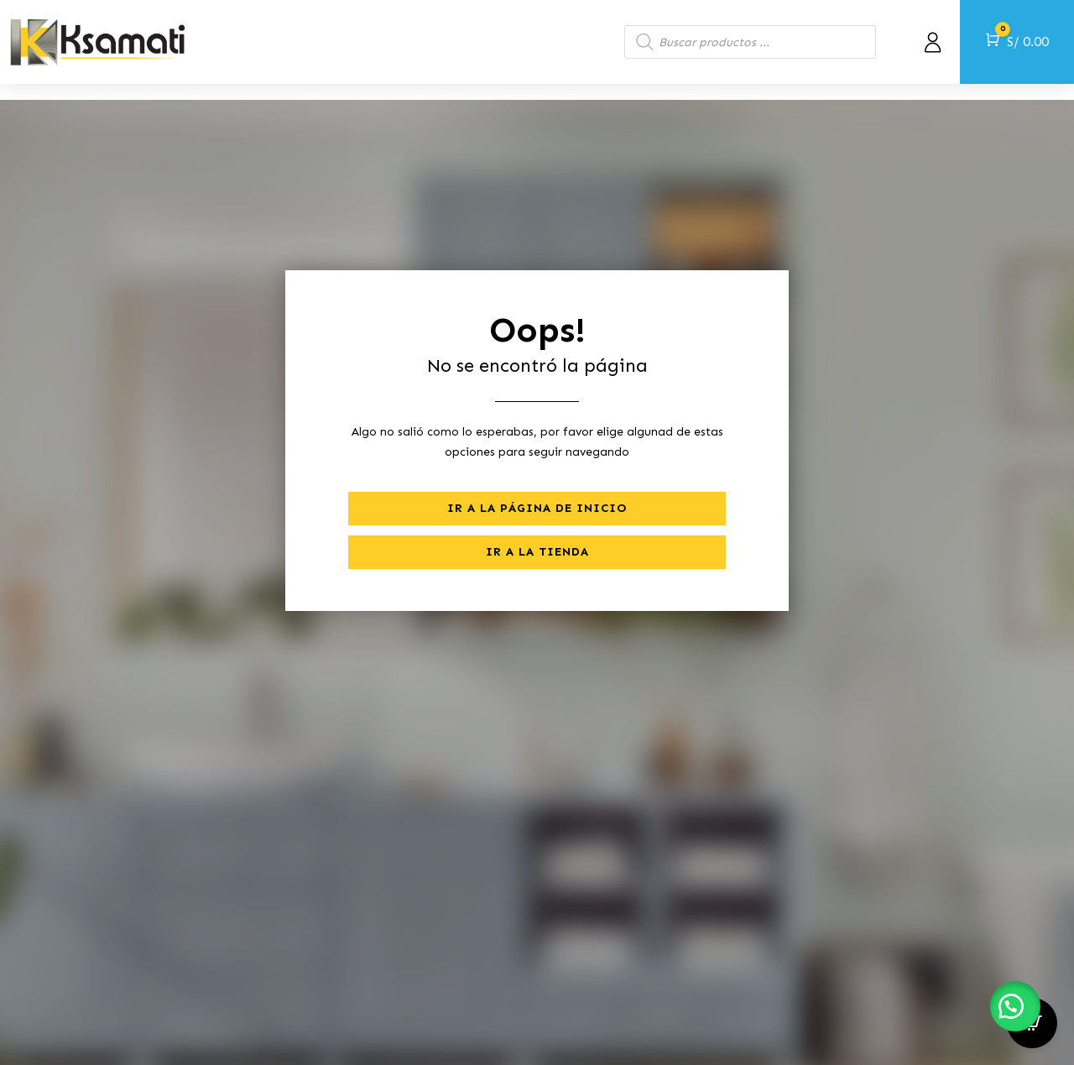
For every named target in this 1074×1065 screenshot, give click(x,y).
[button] (1015, 1006)
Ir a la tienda (537, 536)
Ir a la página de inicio (537, 492)
